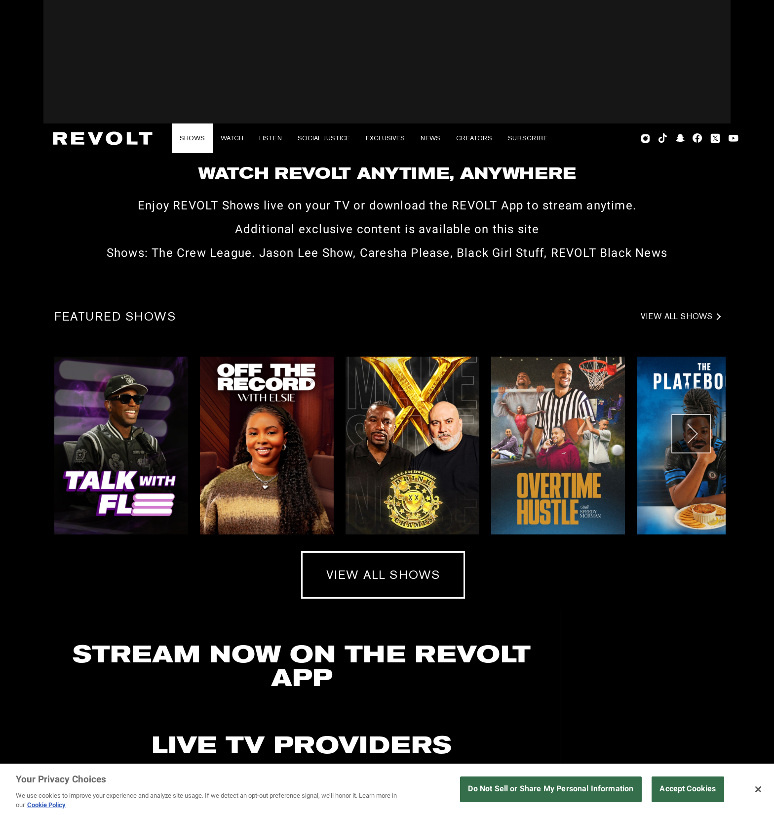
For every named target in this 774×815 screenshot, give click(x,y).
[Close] (758, 789)
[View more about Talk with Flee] (121, 600)
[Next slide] (691, 588)
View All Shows (677, 471)
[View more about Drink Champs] (412, 600)
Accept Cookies (687, 788)
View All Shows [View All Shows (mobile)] (383, 728)
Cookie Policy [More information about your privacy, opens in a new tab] (46, 805)
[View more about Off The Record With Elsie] (267, 600)
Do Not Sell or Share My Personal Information (550, 788)
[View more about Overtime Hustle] (558, 600)
